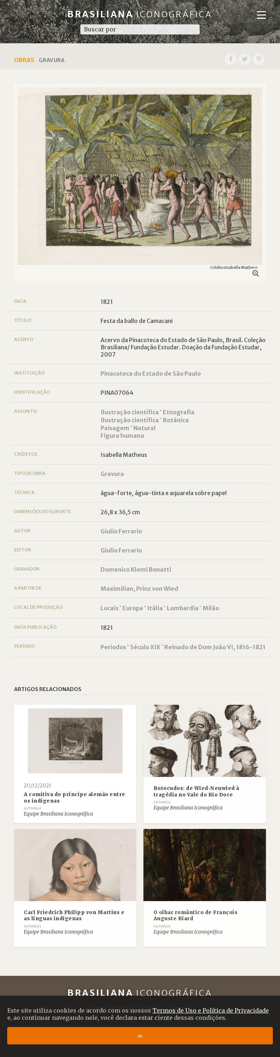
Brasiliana (140, 14)
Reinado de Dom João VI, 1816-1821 (215, 647)
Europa (133, 608)
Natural (144, 428)
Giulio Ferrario (121, 531)
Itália (155, 608)
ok (139, 1036)
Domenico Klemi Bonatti (136, 569)
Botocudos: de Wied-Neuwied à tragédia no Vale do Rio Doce (196, 791)
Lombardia (183, 608)
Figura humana (122, 435)
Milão (211, 608)
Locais (110, 608)
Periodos (113, 647)
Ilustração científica (130, 412)
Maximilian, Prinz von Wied (139, 588)
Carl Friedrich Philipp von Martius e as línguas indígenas (74, 915)
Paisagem (115, 428)
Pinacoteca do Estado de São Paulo (151, 373)
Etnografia (179, 412)
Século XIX (145, 647)
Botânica (176, 420)
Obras (24, 60)
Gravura (112, 473)
